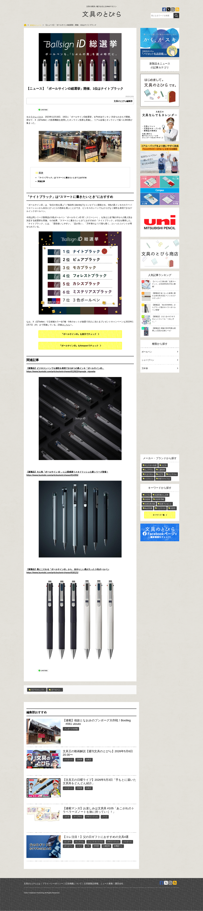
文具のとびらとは (32, 883)
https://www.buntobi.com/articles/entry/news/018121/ (52, 573)
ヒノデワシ (149, 470)
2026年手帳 (159, 499)
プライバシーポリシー (52, 883)
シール (147, 495)
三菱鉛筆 (106, 846)
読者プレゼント (166, 504)
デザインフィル (92, 817)
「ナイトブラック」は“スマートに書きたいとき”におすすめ (66, 178)
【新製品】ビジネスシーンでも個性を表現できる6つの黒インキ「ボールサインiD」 (65, 368)
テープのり (78, 817)
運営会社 (119, 883)
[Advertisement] (159, 414)
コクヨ (66, 817)
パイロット (68, 760)
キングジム (79, 842)
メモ (87, 846)
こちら (67, 325)
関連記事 (42, 181)
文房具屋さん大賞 (161, 495)
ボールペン (57, 690)
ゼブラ (160, 474)
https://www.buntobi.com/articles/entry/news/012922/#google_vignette (60, 372)
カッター (67, 842)
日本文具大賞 (150, 504)
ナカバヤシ (149, 474)
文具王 (88, 760)
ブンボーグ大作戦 (71, 729)
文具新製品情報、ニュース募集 (98, 883)
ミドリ (79, 846)
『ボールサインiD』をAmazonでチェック (78, 346)
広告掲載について (73, 883)
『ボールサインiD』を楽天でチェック (78, 334)
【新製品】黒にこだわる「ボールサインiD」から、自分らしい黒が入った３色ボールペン (67, 569)
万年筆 (79, 760)
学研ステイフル (164, 479)
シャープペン (160, 360)
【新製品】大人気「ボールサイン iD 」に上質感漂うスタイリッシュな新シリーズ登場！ (67, 472)
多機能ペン (118, 846)
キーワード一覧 (159, 515)
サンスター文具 (151, 465)
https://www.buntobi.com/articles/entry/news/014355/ (52, 475)
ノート (104, 817)
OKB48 (147, 499)
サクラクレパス (33, 117)
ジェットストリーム (95, 842)
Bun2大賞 (148, 508)
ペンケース (161, 508)
